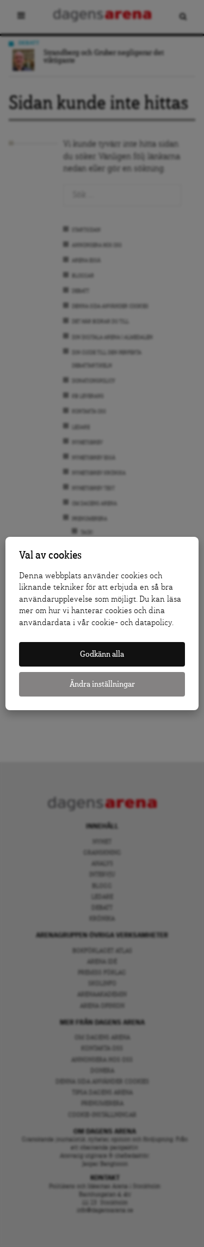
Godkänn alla (102, 654)
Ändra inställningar (102, 684)
